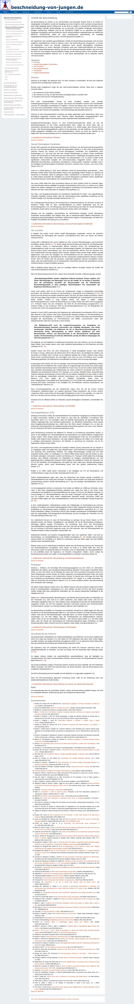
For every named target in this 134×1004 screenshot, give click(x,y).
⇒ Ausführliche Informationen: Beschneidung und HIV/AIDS (53, 406)
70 (42, 617)
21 (56, 269)
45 (73, 456)
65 (42, 593)
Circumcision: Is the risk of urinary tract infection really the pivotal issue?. (70, 882)
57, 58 (82, 537)
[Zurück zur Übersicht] (37, 140)
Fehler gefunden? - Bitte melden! (14, 114)
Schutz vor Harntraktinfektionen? (14, 33)
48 (76, 473)
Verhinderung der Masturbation (14, 54)
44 (62, 454)
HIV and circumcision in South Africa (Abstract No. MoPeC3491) (80, 857)
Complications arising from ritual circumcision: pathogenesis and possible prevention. (68, 892)
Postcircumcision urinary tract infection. (68, 896)
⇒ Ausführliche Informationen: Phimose (45, 137)
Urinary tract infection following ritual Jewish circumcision (77, 899)
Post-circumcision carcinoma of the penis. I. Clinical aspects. (79, 953)
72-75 (33, 652)
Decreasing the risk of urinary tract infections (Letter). (59, 917)
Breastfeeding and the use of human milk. (61, 920)
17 (73, 198)
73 (77, 641)
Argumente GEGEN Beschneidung (14, 24)
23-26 (97, 293)
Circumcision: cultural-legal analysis (50, 796)
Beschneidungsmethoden (12, 68)
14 (42, 166)
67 (64, 612)
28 (101, 304)
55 (55, 515)
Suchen (49, 12)
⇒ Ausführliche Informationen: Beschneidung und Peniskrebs (53, 627)
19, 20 (53, 244)
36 (60, 372)
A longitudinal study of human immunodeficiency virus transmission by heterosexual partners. (69, 867)
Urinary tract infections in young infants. (65, 871)
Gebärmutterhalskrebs (41, 73)
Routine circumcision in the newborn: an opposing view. (59, 880)
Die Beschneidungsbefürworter (14, 62)
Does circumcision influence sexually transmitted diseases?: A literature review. (66, 754)
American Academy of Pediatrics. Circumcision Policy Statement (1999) (55, 771)
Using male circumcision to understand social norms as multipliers (63, 798)
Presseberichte (9, 112)
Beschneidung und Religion (13, 105)
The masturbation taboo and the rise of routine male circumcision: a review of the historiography (67, 743)
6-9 (92, 118)
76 (93, 673)
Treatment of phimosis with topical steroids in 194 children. (80, 724)
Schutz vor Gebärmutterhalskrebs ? (15, 42)
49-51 (41, 484)
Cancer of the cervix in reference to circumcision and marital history (67, 976)
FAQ (6, 79)
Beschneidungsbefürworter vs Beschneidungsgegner (13, 59)
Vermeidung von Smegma (12, 49)
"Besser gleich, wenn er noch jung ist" (15, 51)
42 (46, 420)
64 (62, 589)
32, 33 (43, 346)
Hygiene (8, 46)
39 (87, 374)
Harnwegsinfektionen (41, 68)
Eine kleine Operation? (11, 19)
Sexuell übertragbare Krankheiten (45, 64)
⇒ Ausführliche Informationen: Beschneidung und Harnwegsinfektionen (57, 558)
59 (63, 539)
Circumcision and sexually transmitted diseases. (75, 758)
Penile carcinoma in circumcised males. (57, 936)
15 (82, 158)
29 (85, 306)
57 (51, 669)
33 (79, 368)
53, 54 (34, 501)
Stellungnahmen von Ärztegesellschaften (10, 86)
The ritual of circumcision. (52, 789)
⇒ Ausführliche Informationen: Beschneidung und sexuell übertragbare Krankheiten (62, 224)
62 (75, 578)
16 (81, 179)
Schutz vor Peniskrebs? (12, 39)
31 (53, 338)
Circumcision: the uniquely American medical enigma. (58, 873)
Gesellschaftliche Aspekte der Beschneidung (13, 108)
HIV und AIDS (38, 66)
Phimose (37, 62)
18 (48, 207)
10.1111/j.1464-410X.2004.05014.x (67, 932)
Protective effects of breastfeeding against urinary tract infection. (66, 922)
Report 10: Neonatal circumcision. (60, 708)
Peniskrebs (37, 70)
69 (37, 639)
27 (32, 304)
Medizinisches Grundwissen (13, 95)
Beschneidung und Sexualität (13, 98)
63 (101, 572)
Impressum (25, 12)
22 (59, 287)
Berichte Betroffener (10, 83)
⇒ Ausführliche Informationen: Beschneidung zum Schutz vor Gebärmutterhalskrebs (62, 684)
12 (43, 153)
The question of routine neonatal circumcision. (54, 970)
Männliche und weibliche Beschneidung (12, 71)
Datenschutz (69, 12)
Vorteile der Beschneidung (13, 28)
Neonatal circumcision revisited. (80, 766)
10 (64, 129)
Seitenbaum (37, 12)
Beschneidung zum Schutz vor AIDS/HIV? (13, 36)
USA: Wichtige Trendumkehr (13, 74)
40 (41, 378)
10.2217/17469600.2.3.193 (72, 821)
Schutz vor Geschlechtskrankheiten (15, 31)
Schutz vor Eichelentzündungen (14, 44)
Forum (58, 12)
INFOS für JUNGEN (10, 90)
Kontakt (14, 12)
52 (44, 494)
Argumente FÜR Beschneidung (14, 27)
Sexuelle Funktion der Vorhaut (13, 56)
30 (64, 316)
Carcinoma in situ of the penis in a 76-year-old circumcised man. (76, 949)
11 (81, 149)
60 (95, 554)
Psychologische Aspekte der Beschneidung (13, 101)
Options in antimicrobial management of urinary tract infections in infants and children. (67, 907)
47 (38, 466)
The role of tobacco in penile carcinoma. (56, 947)
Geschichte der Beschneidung (13, 22)
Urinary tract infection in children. (51, 911)
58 (43, 539)
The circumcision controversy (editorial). (53, 878)
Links (6, 77)
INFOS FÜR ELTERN (11, 92)
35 (81, 370)
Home (5, 12)
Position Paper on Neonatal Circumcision (70, 957)
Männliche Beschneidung (12, 18)
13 (78, 189)
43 (32, 402)
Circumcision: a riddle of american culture (54, 792)
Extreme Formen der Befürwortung (15, 64)
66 (53, 602)
